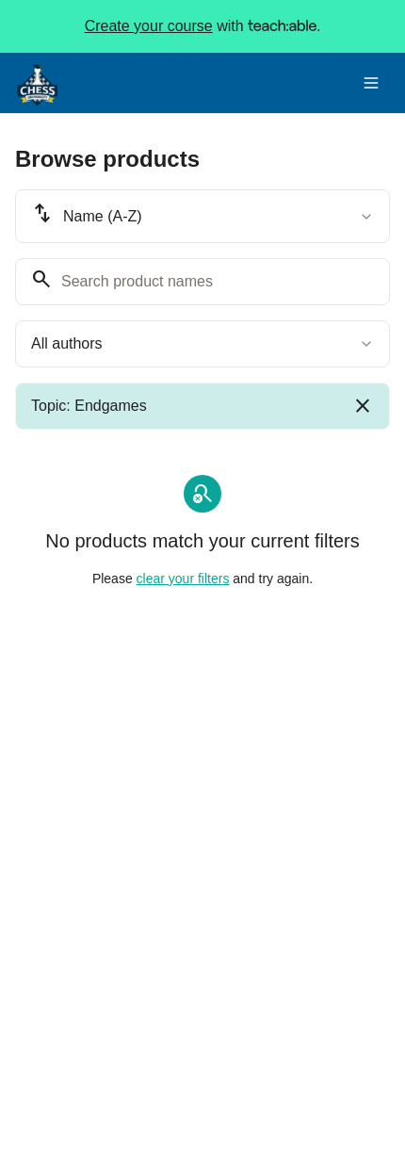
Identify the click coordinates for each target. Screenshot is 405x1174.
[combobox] (202, 216)
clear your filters (183, 578)
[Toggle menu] (371, 83)
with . (203, 26)
